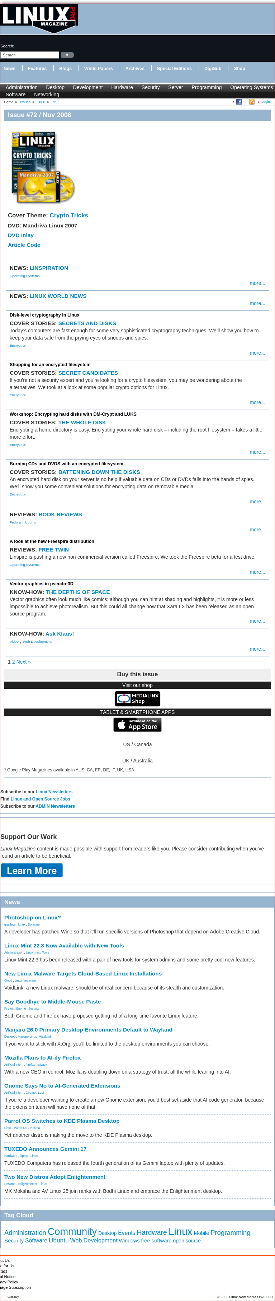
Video (14, 641)
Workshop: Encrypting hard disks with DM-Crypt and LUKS (73, 414)
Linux (21, 924)
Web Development (37, 641)
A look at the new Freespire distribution (52, 541)
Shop (239, 68)
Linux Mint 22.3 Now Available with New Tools (64, 945)
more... (257, 283)
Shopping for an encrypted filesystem (50, 364)
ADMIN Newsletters (55, 806)
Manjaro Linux (27, 1036)
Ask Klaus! (60, 634)
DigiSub (213, 68)
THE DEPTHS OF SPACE (78, 592)
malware (30, 980)
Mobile (201, 1233)
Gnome (21, 1008)
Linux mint (32, 952)
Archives (134, 68)
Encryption (18, 345)
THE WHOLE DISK (82, 422)
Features (37, 68)
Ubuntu (31, 522)
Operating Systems (251, 87)
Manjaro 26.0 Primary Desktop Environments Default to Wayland (88, 1030)
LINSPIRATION (49, 268)
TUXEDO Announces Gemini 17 (45, 1149)
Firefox (9, 1008)
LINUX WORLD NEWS (58, 296)
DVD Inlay (21, 235)
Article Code (24, 245)
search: (7, 46)
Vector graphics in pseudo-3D (42, 583)
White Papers (98, 68)
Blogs (65, 68)
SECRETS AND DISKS (87, 323)
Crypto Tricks (69, 215)
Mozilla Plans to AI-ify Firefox (42, 1058)
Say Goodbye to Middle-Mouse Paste (52, 1001)
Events (126, 1233)
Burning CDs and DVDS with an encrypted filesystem (66, 463)
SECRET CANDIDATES (88, 373)
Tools (45, 952)
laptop (24, 1156)
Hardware (122, 87)
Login (265, 101)
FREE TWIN (53, 549)
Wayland (45, 1036)
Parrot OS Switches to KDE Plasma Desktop (62, 1121)
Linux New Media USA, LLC (251, 1297)
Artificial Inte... (13, 1064)
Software (15, 94)
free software (156, 1241)
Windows (129, 1241)
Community (72, 1231)
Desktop (55, 87)
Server (175, 87)
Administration (22, 87)
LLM (41, 1092)
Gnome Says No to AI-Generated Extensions (62, 1086)
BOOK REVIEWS (60, 514)
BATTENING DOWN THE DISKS (99, 472)
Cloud (8, 980)
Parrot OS (20, 1128)
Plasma (35, 1128)
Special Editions (174, 68)
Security (151, 87)
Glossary (13, 1296)
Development (88, 87)
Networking (46, 94)
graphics (10, 924)
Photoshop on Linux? (32, 917)
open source (187, 1241)
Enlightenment (27, 1184)
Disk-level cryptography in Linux (45, 315)
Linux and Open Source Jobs (40, 799)
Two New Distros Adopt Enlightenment (54, 1177)
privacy (42, 1064)
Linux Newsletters (54, 791)
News (9, 68)
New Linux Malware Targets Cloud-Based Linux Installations (83, 973)
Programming (206, 87)
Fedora (15, 522)
